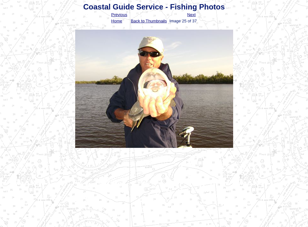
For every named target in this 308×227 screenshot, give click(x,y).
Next (191, 14)
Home (116, 21)
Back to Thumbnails (149, 21)
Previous (119, 14)
